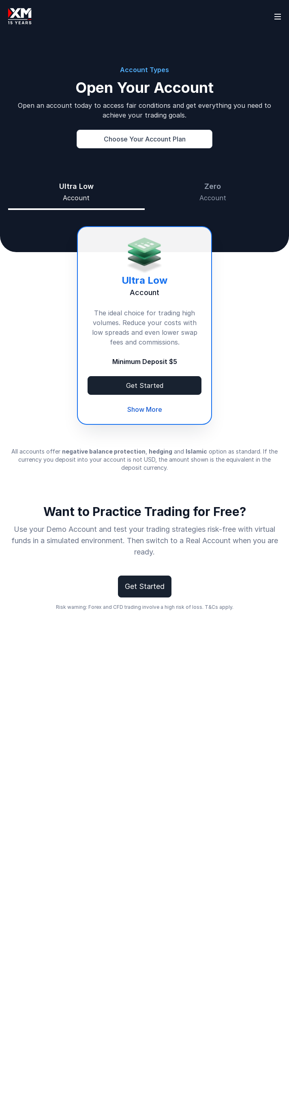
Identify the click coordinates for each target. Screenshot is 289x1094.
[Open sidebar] (277, 16)
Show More (144, 409)
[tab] (76, 192)
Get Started (144, 385)
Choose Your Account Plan (145, 139)
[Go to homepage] (20, 16)
